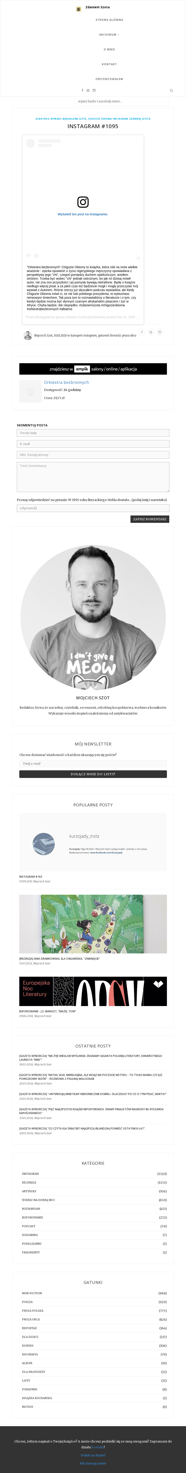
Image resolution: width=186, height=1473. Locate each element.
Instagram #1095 (93, 126)
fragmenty (31, 1252)
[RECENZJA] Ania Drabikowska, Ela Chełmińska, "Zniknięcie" (59, 959)
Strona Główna (109, 20)
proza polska (32, 1310)
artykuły (29, 1191)
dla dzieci (30, 1337)
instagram (120, 119)
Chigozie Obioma (100, 119)
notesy (27, 1406)
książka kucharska (37, 1398)
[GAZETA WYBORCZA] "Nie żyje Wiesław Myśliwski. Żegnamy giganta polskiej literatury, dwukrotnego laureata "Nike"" (90, 1058)
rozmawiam (31, 1208)
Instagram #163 (30, 877)
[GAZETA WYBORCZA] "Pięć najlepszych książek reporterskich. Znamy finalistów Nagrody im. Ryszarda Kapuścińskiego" (91, 1111)
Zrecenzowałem (109, 79)
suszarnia (30, 1235)
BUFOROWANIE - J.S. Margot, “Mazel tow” (47, 1011)
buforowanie (32, 1217)
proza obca (129, 335)
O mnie (109, 49)
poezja (27, 1302)
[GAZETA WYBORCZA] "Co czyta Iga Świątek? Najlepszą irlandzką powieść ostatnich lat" (82, 1128)
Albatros (42, 119)
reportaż (29, 1328)
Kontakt (109, 64)
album (27, 1363)
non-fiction (32, 1293)
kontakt (98, 1447)
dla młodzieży (33, 1372)
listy (26, 1380)
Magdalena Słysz (74, 119)
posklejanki (32, 1243)
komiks (27, 1345)
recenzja (29, 1182)
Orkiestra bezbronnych (66, 382)
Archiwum (109, 35)
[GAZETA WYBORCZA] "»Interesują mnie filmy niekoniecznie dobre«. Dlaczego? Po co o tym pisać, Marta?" (93, 1094)
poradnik (29, 1389)
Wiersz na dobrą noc (38, 1200)
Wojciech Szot (43, 335)
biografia (30, 1354)
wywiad (55, 119)
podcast (28, 1226)
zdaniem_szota (140, 119)
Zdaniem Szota (97, 7)
